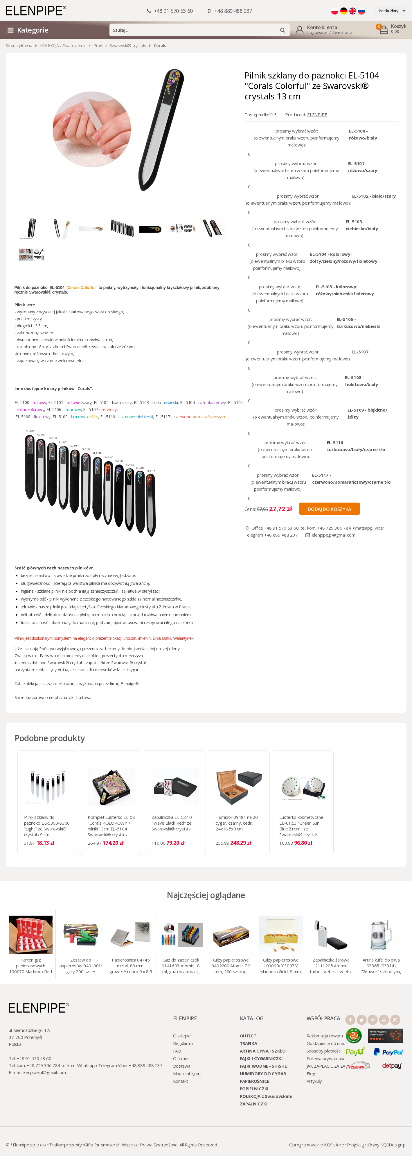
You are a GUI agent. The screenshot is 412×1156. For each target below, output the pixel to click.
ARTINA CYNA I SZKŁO (263, 1051)
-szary (86, 402)
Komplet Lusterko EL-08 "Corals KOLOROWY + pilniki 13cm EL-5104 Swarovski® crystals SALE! (111, 828)
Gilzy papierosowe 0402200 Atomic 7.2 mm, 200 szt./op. (230, 965)
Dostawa (181, 1066)
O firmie (180, 1058)
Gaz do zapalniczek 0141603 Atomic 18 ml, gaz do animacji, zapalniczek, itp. (181, 966)
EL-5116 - (109, 416)
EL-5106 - (55, 409)
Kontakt (180, 1081)
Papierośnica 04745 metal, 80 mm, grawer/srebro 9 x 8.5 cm (130, 966)
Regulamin (183, 1043)
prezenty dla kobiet (83, 655)
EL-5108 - (24, 416)
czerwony (108, 409)
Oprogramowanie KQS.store (316, 1145)
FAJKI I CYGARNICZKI (261, 1058)
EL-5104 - (189, 402)
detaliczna (58, 697)
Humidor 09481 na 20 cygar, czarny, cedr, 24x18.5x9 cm (236, 823)
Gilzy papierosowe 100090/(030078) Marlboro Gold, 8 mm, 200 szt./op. (281, 966)
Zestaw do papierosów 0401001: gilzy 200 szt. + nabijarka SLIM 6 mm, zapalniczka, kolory (81, 966)
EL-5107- (91, 409)
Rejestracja (342, 32)
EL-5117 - (164, 416)
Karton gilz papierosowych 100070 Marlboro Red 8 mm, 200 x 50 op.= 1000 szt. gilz (30, 966)
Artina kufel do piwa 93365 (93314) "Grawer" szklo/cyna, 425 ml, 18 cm (381, 966)
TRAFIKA (248, 1043)
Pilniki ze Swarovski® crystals (119, 45)
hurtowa (83, 697)
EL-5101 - (56, 402)
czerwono (183, 416)
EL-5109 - (62, 416)
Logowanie (317, 32)
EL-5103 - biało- (148, 402)
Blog (311, 1073)
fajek (121, 669)
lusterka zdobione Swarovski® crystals (49, 662)
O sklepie (182, 1036)
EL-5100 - (24, 402)
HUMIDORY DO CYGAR (263, 1073)
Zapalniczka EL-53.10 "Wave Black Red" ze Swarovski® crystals (172, 823)
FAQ (177, 1051)
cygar (133, 669)
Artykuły (314, 1081)
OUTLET (248, 1036)
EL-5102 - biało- (113, 402)
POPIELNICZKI (254, 1088)
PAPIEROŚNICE (254, 1081)
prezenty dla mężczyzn (122, 655)
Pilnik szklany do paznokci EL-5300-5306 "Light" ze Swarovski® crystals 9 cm (47, 825)
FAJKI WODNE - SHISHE (263, 1066)
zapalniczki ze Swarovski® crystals (116, 662)
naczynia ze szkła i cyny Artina (41, 669)
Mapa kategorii (187, 1073)
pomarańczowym (209, 416)
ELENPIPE (317, 114)
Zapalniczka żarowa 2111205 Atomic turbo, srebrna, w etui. (331, 965)
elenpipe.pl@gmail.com (333, 535)
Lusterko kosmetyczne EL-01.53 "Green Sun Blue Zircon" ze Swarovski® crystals (301, 825)
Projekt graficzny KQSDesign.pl (376, 1145)
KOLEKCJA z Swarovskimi (63, 45)
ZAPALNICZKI (254, 1104)
